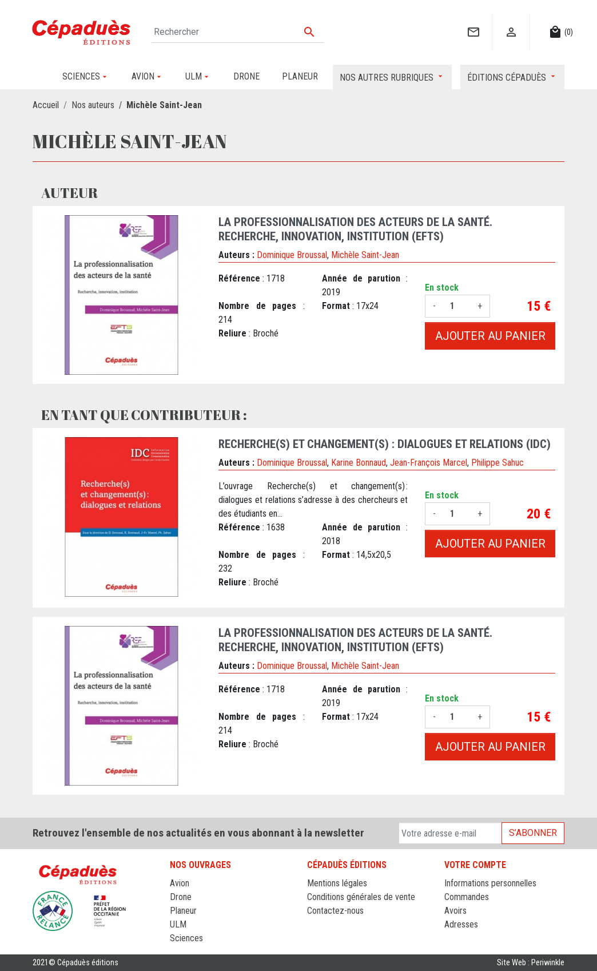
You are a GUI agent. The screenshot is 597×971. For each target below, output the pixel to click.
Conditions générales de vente (361, 896)
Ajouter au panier (490, 336)
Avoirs (455, 910)
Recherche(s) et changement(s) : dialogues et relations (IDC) (384, 444)
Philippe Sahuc (497, 462)
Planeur (183, 910)
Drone (181, 896)
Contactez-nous (335, 910)
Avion (179, 883)
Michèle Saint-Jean (365, 254)
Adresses (461, 924)
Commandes (466, 896)
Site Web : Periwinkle (530, 963)
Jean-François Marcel (428, 462)
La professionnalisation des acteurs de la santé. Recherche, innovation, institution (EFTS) (355, 229)
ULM (178, 924)
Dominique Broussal (292, 254)
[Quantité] (457, 306)
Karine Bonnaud (358, 462)
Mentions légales (337, 883)
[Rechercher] (238, 32)
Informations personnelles (490, 883)
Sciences (186, 938)
